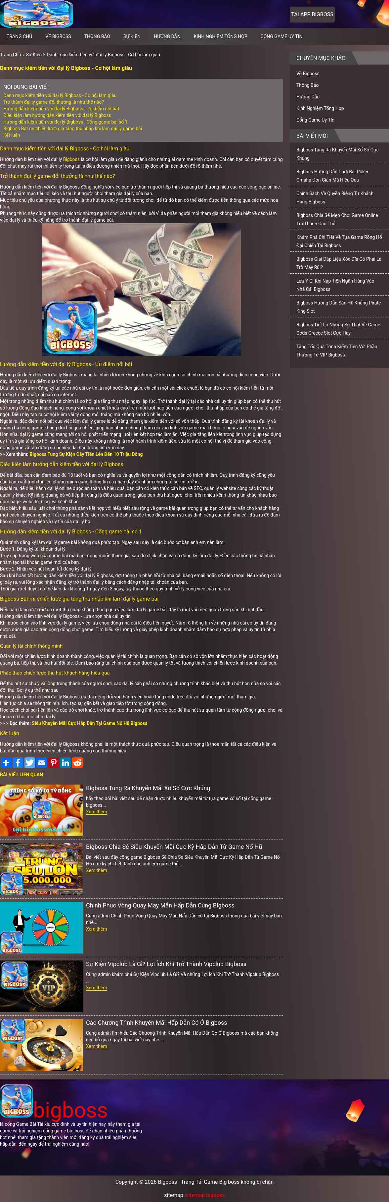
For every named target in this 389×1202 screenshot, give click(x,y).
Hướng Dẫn (167, 36)
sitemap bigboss (205, 1195)
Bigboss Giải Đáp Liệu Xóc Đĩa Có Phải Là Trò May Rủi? (338, 263)
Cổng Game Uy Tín (282, 36)
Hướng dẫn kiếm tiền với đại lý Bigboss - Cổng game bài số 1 (65, 122)
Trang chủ (19, 36)
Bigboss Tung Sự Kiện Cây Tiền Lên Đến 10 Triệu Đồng (86, 454)
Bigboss (71, 159)
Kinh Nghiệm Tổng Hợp (220, 36)
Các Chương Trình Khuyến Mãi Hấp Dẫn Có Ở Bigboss (156, 1022)
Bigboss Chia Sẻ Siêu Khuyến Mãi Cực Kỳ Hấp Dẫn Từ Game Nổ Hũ (174, 846)
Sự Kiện (132, 36)
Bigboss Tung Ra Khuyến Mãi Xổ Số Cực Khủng (148, 788)
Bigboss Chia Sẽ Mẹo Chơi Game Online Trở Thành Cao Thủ (337, 219)
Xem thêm (96, 811)
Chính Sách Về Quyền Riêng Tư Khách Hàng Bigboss (334, 197)
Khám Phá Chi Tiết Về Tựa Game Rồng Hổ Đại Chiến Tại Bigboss (339, 241)
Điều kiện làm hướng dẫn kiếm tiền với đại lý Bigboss (57, 115)
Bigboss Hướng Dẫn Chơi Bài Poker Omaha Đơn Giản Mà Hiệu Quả (332, 176)
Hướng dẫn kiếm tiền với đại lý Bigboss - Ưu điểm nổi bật (61, 108)
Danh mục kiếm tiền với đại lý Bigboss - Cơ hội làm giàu (103, 54)
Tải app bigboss (312, 14)
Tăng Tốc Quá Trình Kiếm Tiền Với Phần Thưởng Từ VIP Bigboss (336, 350)
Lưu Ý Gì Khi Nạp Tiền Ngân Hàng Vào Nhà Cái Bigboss (335, 285)
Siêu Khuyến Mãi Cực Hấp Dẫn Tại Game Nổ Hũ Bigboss (89, 723)
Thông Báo (97, 36)
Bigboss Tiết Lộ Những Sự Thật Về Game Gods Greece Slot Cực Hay (338, 329)
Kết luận (11, 135)
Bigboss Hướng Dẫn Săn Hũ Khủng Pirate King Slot (338, 307)
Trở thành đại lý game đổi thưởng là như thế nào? (53, 102)
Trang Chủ (10, 54)
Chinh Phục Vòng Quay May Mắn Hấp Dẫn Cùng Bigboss (160, 905)
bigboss (54, 1110)
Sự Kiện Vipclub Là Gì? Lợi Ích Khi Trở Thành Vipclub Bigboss (166, 963)
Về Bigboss (58, 36)
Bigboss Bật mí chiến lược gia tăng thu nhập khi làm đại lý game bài (72, 128)
